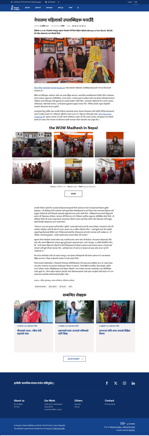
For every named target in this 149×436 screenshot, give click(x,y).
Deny (132, 433)
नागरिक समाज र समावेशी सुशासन (53, 404)
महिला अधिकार (52, 287)
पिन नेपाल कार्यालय (110, 404)
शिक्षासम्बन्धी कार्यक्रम (40, 287)
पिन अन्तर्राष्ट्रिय (18, 404)
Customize (132, 428)
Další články (74, 359)
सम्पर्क (70, 8)
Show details (29, 429)
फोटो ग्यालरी (62, 287)
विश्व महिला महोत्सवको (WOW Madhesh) (49, 88)
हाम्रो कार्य (37, 8)
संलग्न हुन (60, 8)
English (130, 2)
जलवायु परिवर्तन (48, 407)
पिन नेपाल (16, 407)
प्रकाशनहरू (49, 8)
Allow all (132, 424)
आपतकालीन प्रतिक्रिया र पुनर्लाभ (53, 410)
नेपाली (135, 2)
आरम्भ (70, 287)
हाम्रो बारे (27, 8)
